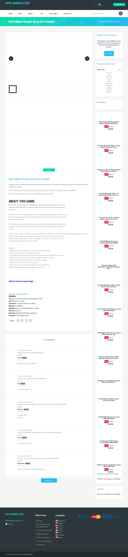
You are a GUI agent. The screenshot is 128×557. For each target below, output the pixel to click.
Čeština (59, 538)
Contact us (68, 13)
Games (31, 13)
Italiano (59, 530)
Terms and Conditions (43, 538)
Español (59, 526)
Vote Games (53, 13)
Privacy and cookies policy (44, 541)
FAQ (41, 13)
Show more (49, 480)
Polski (58, 533)
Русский (59, 523)
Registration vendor (43, 534)
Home (10, 13)
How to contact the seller (44, 530)
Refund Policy (41, 545)
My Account (119, 4)
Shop (20, 13)
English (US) (60, 521)
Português (60, 535)
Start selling (108, 53)
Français (59, 528)
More (49, 170)
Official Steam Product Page (21, 281)
